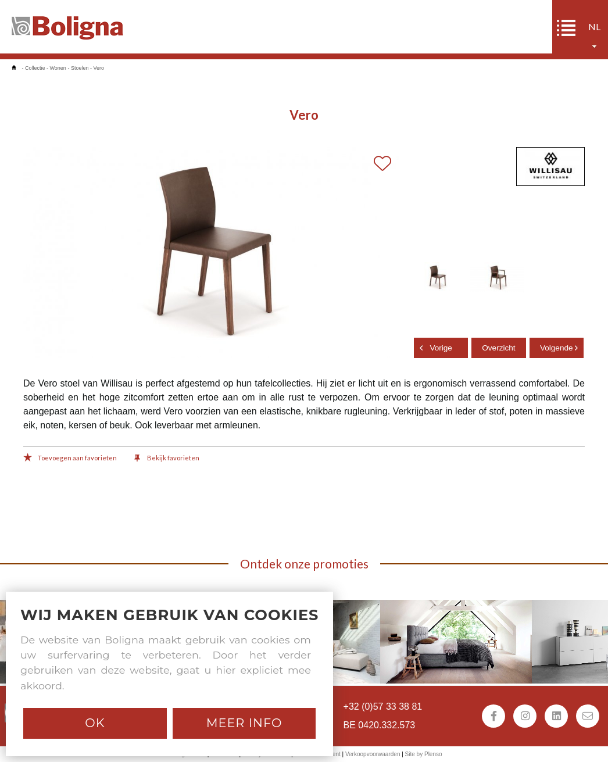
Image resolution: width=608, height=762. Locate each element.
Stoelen (80, 68)
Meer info (244, 723)
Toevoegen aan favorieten (70, 458)
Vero (98, 68)
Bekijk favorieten (166, 458)
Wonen (58, 68)
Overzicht (498, 348)
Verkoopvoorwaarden (372, 754)
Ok (95, 723)
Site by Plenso (423, 754)
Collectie (35, 68)
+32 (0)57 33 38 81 (383, 706)
